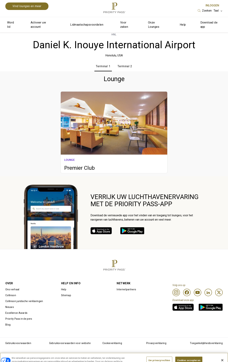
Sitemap (66, 295)
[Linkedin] (208, 292)
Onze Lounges (153, 24)
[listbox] (205, 11)
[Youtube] (197, 292)
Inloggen (212, 5)
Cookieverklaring (112, 343)
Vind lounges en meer (26, 6)
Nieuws (9, 307)
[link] (101, 230)
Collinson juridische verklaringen (24, 301)
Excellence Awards (16, 312)
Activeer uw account (38, 24)
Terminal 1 (103, 66)
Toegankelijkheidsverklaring (206, 343)
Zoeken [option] (207, 10)
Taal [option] (216, 10)
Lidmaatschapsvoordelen (86, 24)
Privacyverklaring (156, 343)
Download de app (208, 24)
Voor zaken (124, 24)
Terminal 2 (125, 66)
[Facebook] (187, 292)
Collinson (10, 295)
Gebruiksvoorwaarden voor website (70, 343)
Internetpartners (126, 289)
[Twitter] (219, 292)
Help (183, 24)
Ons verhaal (12, 289)
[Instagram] (176, 292)
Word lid (10, 24)
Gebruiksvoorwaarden (18, 343)
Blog (8, 324)
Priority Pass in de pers (18, 318)
